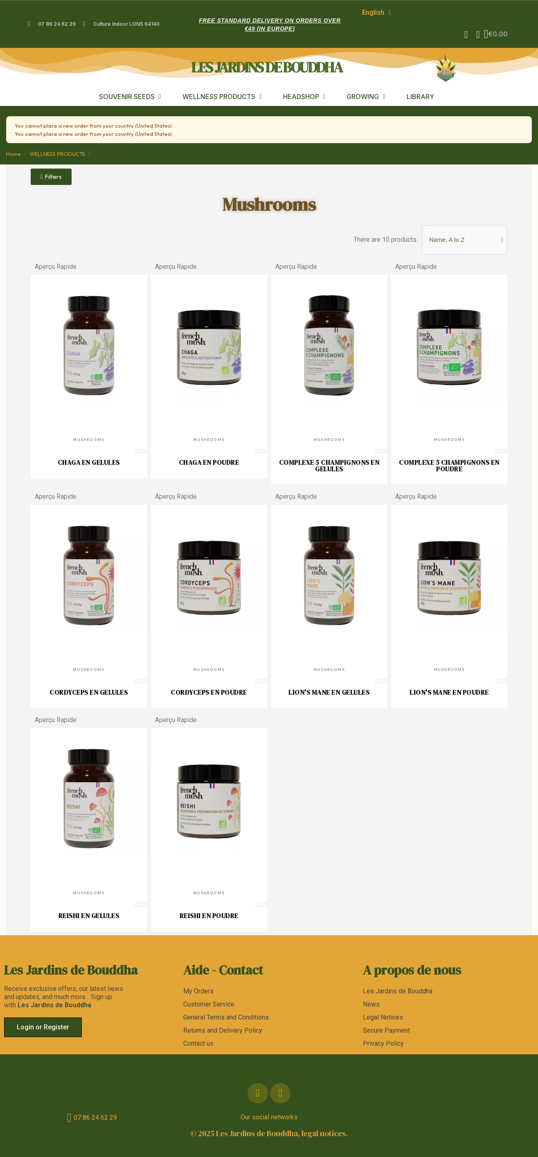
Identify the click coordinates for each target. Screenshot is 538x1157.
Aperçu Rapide (56, 266)
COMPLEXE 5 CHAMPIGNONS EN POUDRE (449, 465)
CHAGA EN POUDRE (209, 461)
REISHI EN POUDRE (209, 914)
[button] (464, 34)
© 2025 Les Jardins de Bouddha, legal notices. (269, 1132)
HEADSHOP (304, 95)
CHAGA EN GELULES (89, 461)
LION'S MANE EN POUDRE (449, 691)
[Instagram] (280, 1092)
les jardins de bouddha (266, 66)
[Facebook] (258, 1092)
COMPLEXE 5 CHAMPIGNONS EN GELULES (329, 465)
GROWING (366, 95)
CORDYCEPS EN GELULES (89, 691)
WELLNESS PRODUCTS (222, 95)
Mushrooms (269, 203)
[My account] (476, 34)
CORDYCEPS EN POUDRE (209, 691)
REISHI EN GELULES (89, 914)
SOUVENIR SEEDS (130, 95)
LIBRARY (420, 96)
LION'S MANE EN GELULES (328, 691)
